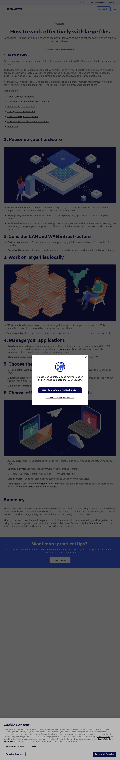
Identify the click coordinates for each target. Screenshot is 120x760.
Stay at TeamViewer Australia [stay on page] (60, 397)
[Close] (85, 357)
